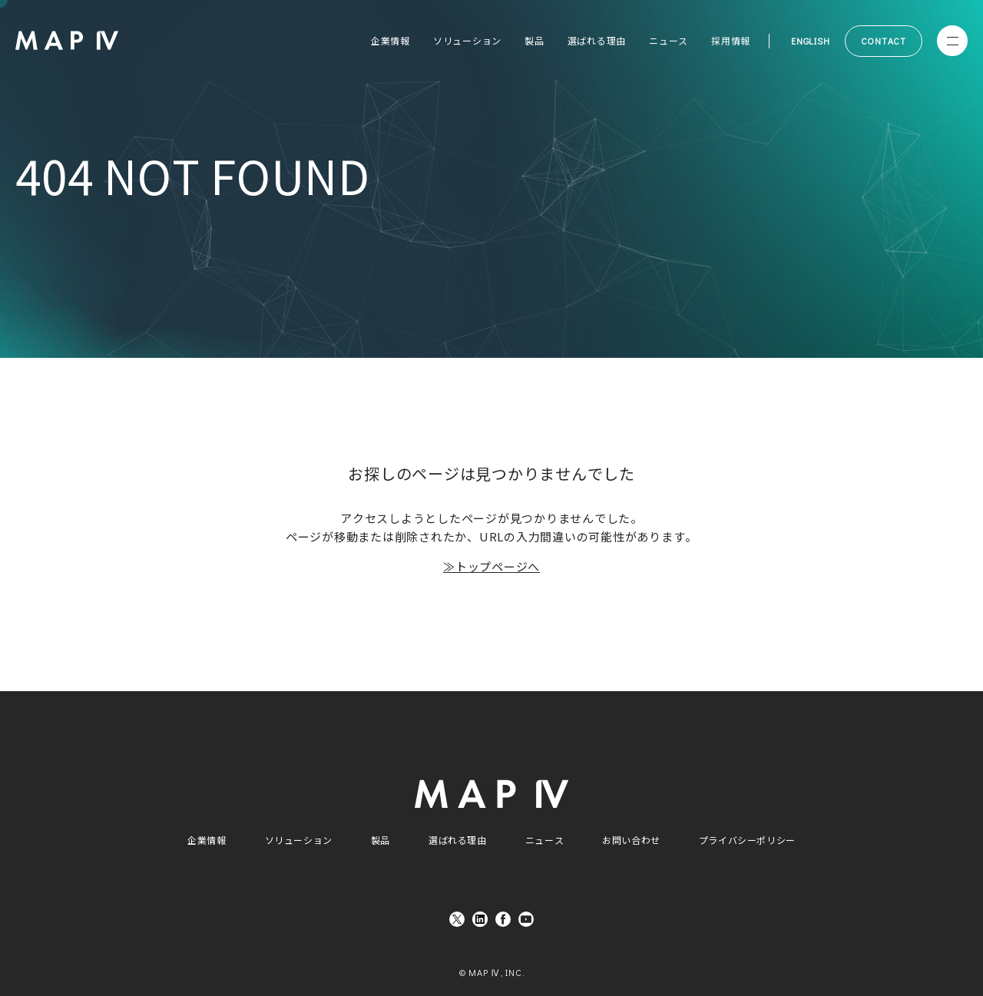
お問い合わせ (631, 839)
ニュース (668, 41)
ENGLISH (810, 41)
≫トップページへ (491, 566)
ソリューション (467, 41)
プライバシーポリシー (747, 839)
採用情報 (730, 41)
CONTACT (883, 41)
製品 (534, 41)
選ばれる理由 (597, 41)
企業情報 (390, 41)
